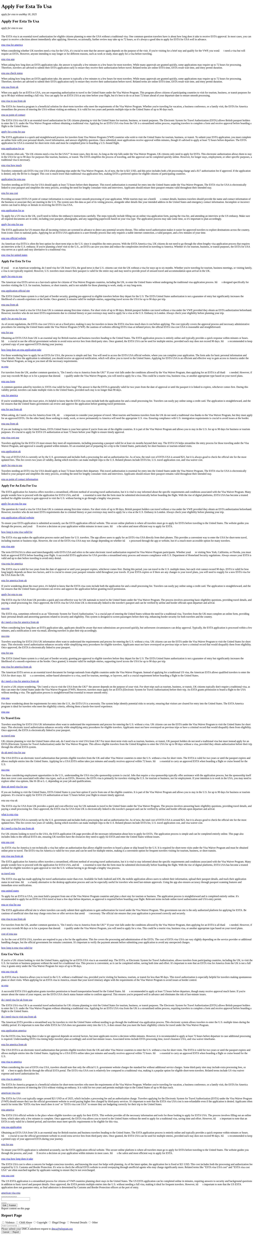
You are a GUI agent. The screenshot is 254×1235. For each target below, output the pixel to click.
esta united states (10, 890)
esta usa (5, 698)
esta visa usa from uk (12, 856)
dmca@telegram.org (62, 1228)
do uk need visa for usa (13, 752)
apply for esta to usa (12, 14)
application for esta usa (13, 179)
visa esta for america (12, 563)
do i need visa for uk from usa (16, 999)
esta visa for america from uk (16, 666)
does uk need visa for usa (14, 786)
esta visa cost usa (10, 437)
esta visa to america (11, 1061)
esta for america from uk (14, 580)
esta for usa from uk (11, 409)
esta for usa (7, 332)
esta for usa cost (9, 193)
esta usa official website (13, 238)
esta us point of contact (13, 114)
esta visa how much (11, 165)
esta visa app (8, 59)
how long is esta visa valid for (16, 532)
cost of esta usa (9, 934)
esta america (7, 1109)
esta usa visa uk (9, 971)
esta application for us (12, 148)
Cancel (6, 1232)
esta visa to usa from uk (13, 101)
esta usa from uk (9, 87)
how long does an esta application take (21, 349)
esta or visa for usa (11, 904)
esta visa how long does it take (17, 1158)
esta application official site (15, 290)
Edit (4, 1205)
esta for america (9, 395)
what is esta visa (9, 814)
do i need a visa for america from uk (20, 622)
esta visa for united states (14, 255)
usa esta (5, 608)
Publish (12, 1205)
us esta (4, 366)
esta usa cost (7, 842)
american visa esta (10, 1093)
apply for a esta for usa (13, 131)
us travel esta (8, 735)
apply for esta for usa (12, 224)
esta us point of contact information (19, 479)
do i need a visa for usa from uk (17, 828)
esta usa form (8, 381)
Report (16, 1232)
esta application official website (17, 517)
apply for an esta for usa (13, 318)
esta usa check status (12, 73)
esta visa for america (12, 44)
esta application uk (11, 451)
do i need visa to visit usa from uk (18, 1016)
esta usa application (11, 1127)
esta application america (13, 1030)
